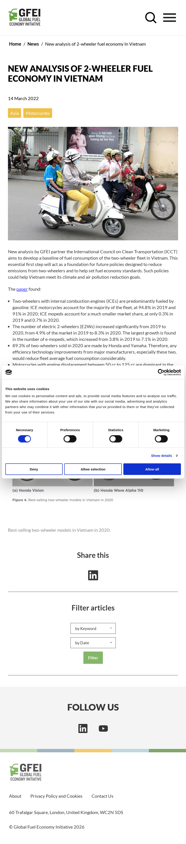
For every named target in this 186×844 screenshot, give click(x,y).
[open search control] (151, 17)
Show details (161, 455)
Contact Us (103, 796)
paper (22, 289)
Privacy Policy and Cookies (56, 796)
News (33, 44)
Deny (34, 469)
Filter (93, 657)
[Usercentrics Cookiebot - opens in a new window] (161, 372)
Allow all (152, 469)
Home (15, 44)
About (15, 796)
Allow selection (93, 469)
